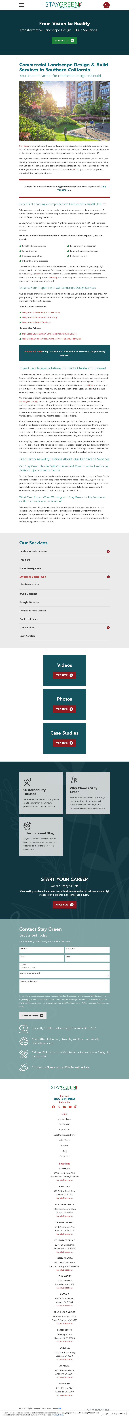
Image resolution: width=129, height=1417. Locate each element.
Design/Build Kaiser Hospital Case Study (41, 312)
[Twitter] (58, 1107)
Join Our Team (64, 1119)
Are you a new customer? (30, 973)
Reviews (64, 1145)
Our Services (64, 1124)
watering (53, 277)
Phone (22, 957)
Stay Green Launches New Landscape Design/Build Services (49, 333)
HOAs (76, 169)
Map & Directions (64, 1180)
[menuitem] (62, 551)
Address (23, 965)
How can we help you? (29, 982)
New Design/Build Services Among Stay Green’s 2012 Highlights (51, 338)
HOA (90, 385)
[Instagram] (75, 1107)
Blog (64, 1151)
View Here (64, 675)
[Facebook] (53, 1107)
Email (68, 957)
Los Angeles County (28, 401)
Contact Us (64, 40)
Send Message (32, 1016)
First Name (24, 949)
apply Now (64, 905)
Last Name (70, 949)
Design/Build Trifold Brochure (36, 322)
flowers (39, 273)
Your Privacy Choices (51, 1409)
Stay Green (24, 146)
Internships (64, 1129)
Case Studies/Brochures (64, 1135)
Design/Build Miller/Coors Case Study (39, 317)
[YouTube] (70, 1107)
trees (29, 273)
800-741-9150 (64, 1099)
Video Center (64, 1140)
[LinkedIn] (64, 1107)
